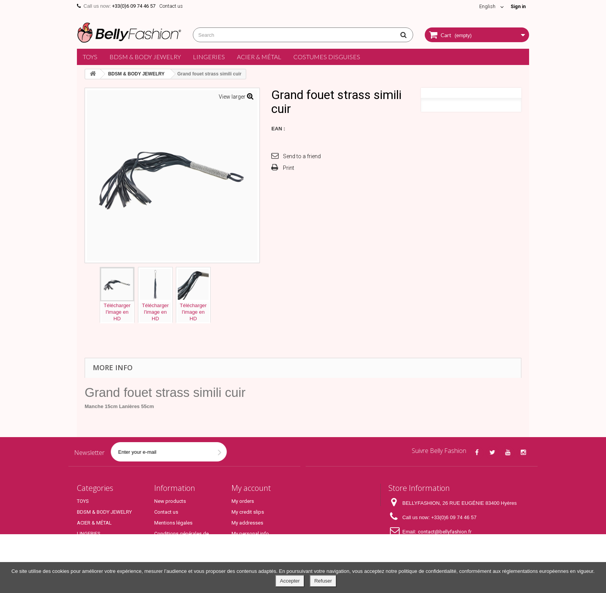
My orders (243, 501)
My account (251, 488)
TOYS (90, 56)
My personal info (250, 534)
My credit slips (248, 512)
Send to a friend (302, 156)
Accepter (290, 581)
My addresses (247, 523)
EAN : (278, 129)
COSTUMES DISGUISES (326, 56)
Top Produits (91, 555)
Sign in (517, 6)
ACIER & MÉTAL (259, 56)
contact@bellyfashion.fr (445, 532)
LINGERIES (209, 56)
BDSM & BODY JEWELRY (145, 56)
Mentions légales (173, 523)
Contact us (171, 6)
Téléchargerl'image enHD (117, 311)
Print (288, 168)
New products (170, 501)
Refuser (323, 581)
